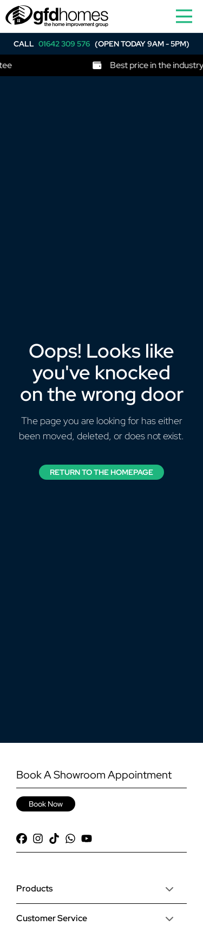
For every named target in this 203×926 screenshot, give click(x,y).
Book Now (46, 804)
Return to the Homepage (101, 472)
